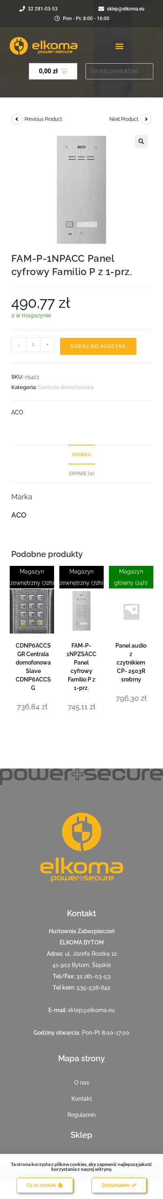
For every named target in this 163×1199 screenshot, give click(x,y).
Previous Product (43, 119)
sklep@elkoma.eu (91, 1010)
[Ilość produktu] (33, 345)
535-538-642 (93, 987)
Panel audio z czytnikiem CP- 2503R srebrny (130, 662)
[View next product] (146, 119)
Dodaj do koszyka (98, 346)
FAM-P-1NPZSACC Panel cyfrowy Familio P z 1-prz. (81, 666)
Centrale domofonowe (66, 387)
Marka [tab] (81, 454)
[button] (119, 45)
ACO (17, 412)
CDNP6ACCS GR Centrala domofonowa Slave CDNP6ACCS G (33, 666)
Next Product (123, 119)
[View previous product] (17, 119)
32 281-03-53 (93, 976)
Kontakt (81, 1098)
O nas (81, 1082)
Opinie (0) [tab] (81, 473)
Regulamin (81, 1115)
